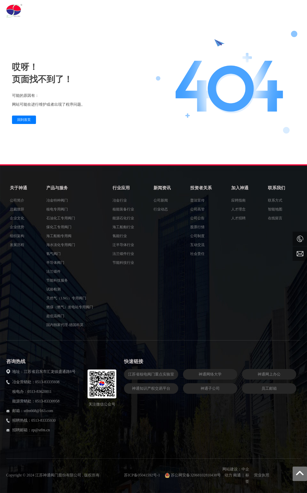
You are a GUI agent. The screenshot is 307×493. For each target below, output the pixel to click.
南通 (237, 475)
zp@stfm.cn (40, 430)
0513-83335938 (47, 382)
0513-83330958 (47, 401)
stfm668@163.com (38, 411)
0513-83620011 (40, 391)
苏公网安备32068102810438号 (196, 475)
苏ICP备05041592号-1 (142, 475)
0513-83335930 (43, 420)
